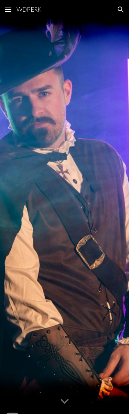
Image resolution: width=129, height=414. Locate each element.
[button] (8, 9)
